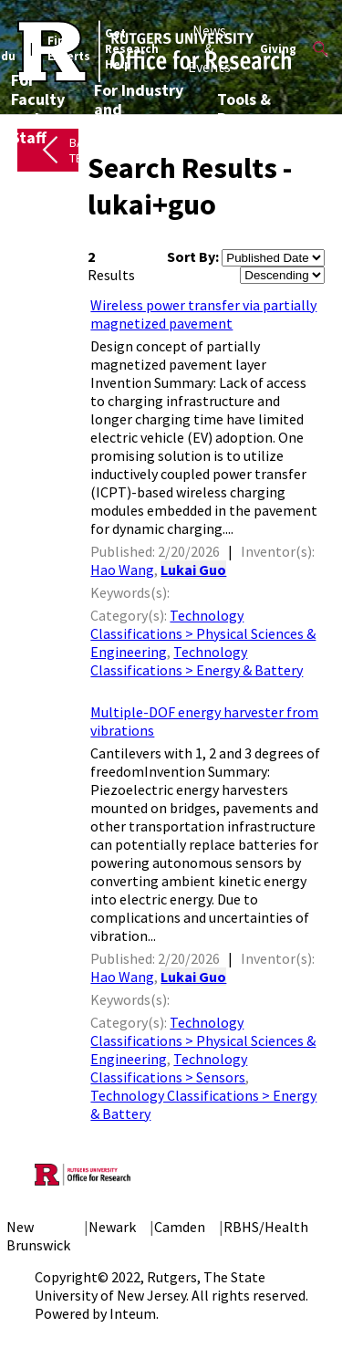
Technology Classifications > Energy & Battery (196, 661)
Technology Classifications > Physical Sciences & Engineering (203, 633)
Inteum (132, 1313)
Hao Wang (122, 569)
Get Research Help (132, 49)
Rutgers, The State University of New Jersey (150, 1286)
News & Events (209, 48)
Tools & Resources (254, 109)
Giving (278, 49)
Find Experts (68, 48)
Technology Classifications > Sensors (168, 1068)
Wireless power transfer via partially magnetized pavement (203, 314)
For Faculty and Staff (38, 108)
